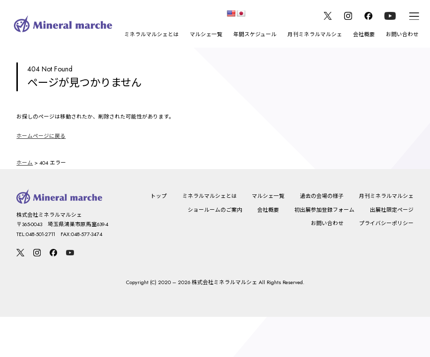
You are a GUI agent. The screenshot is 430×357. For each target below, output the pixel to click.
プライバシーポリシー (386, 223)
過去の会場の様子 (322, 196)
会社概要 (364, 34)
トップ (158, 196)
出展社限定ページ (392, 210)
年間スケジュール (255, 34)
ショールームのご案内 (215, 210)
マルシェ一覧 (206, 34)
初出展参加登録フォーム (324, 210)
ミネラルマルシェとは (151, 34)
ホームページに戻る (41, 136)
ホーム (24, 163)
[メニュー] (414, 16)
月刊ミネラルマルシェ (314, 34)
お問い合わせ (402, 34)
